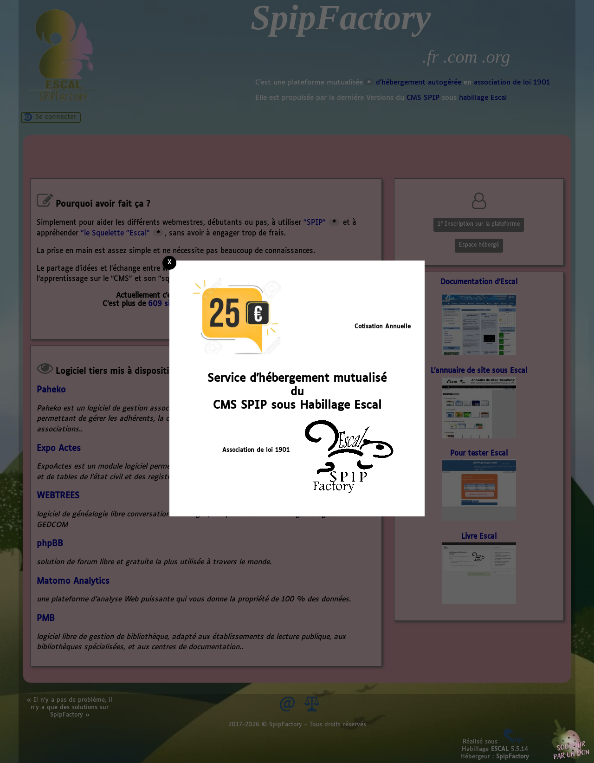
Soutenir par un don (571, 740)
